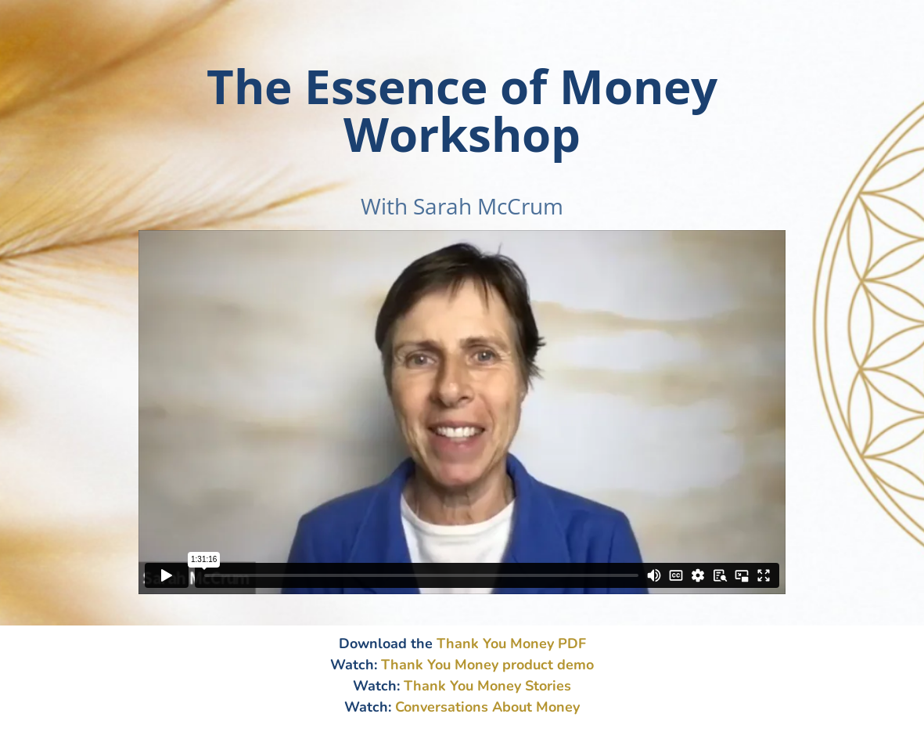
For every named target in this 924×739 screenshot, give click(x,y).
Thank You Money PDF (511, 643)
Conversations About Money (487, 707)
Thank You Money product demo (487, 664)
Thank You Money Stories (487, 685)
